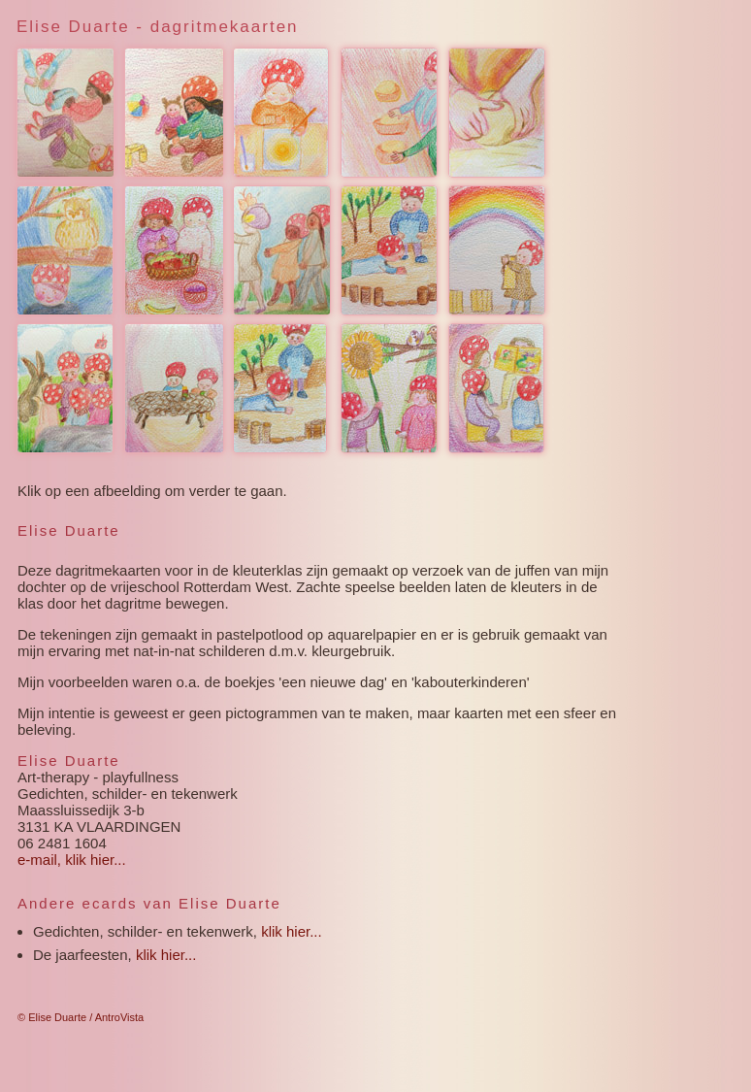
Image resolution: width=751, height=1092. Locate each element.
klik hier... (291, 931)
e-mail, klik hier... (71, 859)
